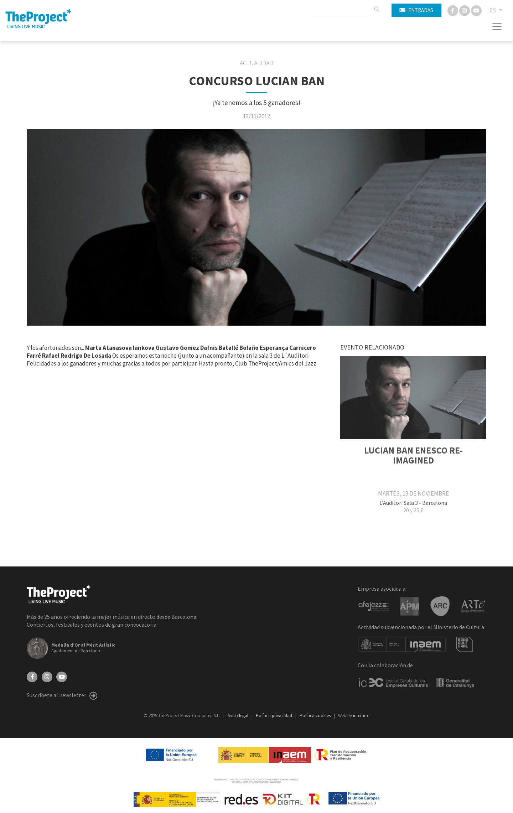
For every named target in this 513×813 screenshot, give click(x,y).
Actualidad (256, 63)
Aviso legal (238, 716)
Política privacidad (274, 716)
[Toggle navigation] (497, 26)
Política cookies (316, 716)
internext (361, 716)
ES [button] (493, 10)
